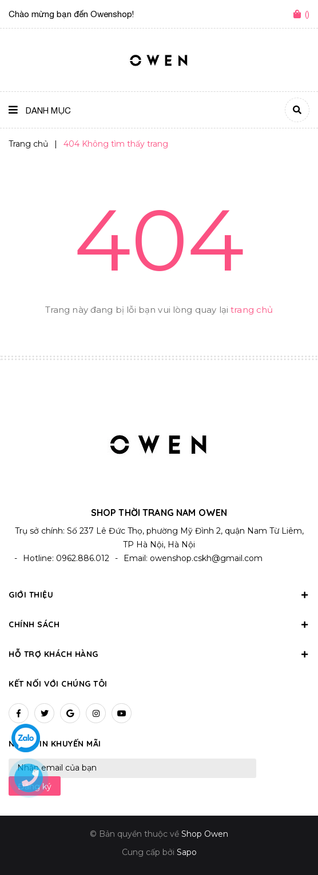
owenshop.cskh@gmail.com (206, 558)
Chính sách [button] (159, 624)
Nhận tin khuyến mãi (55, 744)
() (307, 14)
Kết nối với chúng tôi (58, 684)
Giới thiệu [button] (159, 595)
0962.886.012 (82, 558)
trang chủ (251, 309)
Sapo (187, 852)
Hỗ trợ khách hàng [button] (159, 654)
